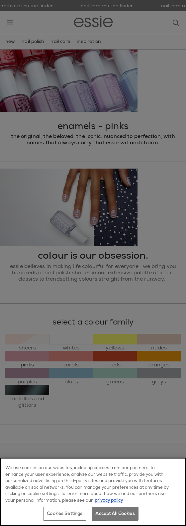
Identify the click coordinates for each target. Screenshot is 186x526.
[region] (93, 492)
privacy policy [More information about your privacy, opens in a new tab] (109, 500)
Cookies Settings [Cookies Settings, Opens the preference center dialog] (64, 513)
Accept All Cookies (115, 513)
